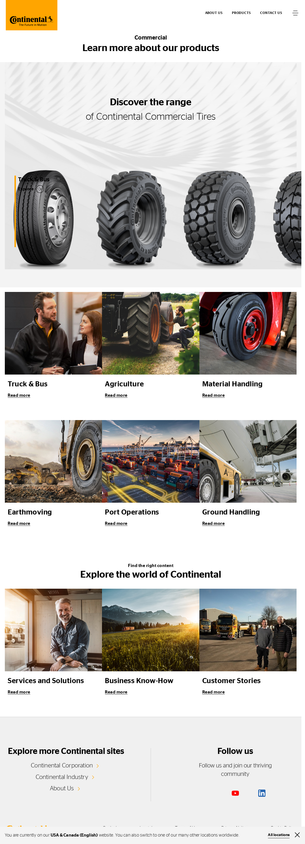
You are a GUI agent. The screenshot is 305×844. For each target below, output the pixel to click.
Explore (21, 189)
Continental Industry (62, 777)
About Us (61, 788)
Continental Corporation (62, 765)
